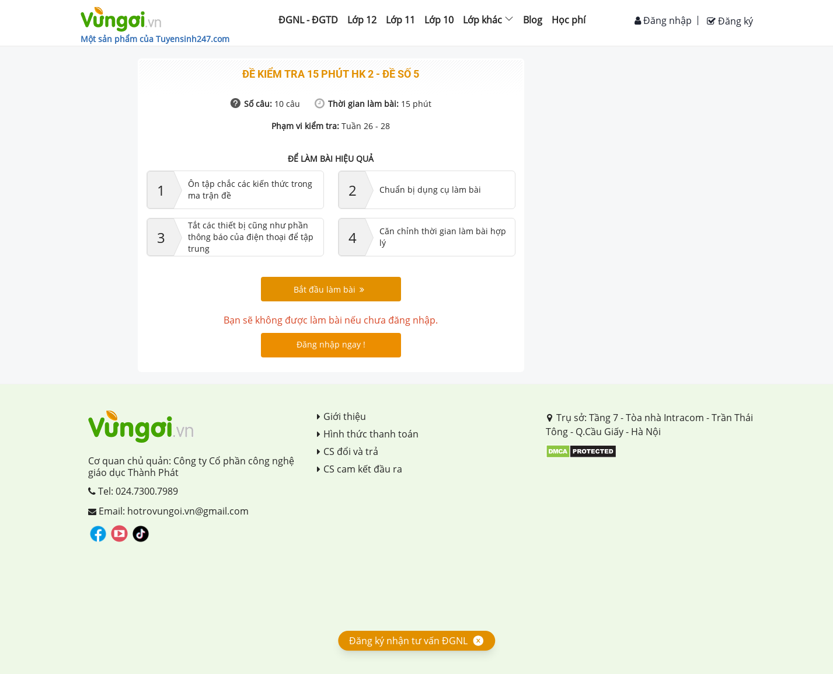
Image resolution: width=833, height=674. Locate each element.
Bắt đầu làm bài (329, 289)
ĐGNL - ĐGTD (308, 19)
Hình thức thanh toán (368, 434)
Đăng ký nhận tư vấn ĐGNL (408, 640)
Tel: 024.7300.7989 (133, 491)
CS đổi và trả (347, 451)
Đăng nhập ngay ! (331, 344)
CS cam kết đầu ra (359, 469)
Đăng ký (730, 21)
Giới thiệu (341, 416)
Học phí (568, 19)
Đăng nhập (663, 20)
